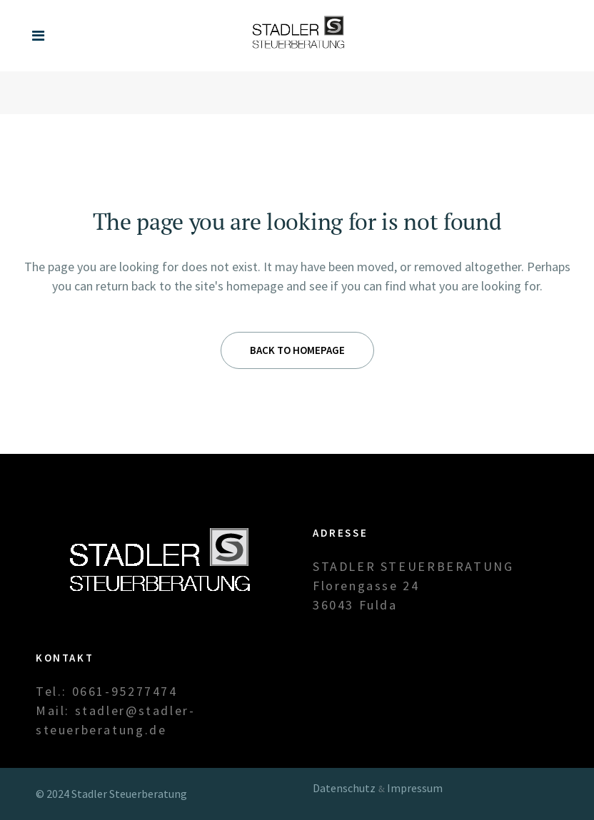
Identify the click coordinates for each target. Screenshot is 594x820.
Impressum (415, 788)
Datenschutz (344, 788)
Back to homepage (297, 350)
